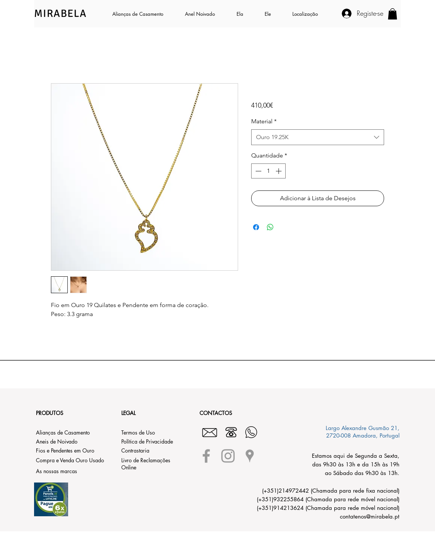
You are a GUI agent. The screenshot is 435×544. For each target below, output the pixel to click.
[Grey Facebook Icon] (206, 456)
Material (264, 121)
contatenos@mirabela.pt (369, 516)
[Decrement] (257, 171)
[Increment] (279, 171)
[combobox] (317, 137)
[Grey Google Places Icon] (250, 456)
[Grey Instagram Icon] (228, 456)
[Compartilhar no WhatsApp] (270, 227)
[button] (245, 14)
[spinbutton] (268, 171)
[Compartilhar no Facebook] (256, 227)
